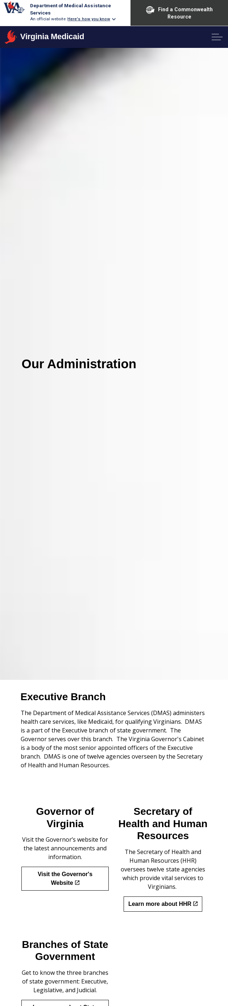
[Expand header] (217, 37)
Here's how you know (88, 18)
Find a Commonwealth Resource (179, 12)
